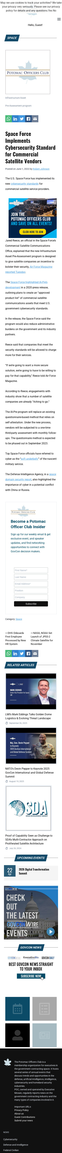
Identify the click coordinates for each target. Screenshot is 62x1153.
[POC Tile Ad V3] (33, 217)
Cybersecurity (10, 1139)
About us (19, 1113)
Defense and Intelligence (15, 1144)
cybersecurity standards (25, 183)
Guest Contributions (24, 1117)
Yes (50, 10)
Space (19, 619)
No (54, 10)
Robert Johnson (41, 169)
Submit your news (23, 1120)
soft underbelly (29, 458)
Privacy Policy (21, 1110)
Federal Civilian (11, 1150)
